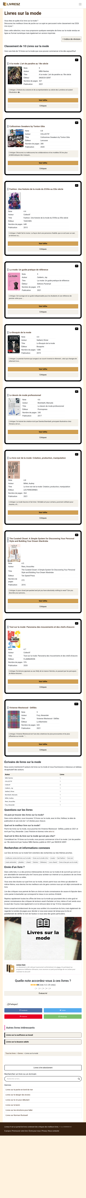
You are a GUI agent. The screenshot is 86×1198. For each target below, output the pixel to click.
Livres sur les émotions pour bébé (19, 1110)
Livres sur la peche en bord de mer (19, 1090)
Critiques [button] (43, 106)
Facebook (23, 1010)
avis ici (51, 831)
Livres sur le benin (13, 1105)
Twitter (63, 1010)
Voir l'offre (43, 100)
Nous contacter (53, 1131)
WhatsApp (62, 1016)
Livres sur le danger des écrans (18, 1095)
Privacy (44, 1131)
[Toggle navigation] (80, 4)
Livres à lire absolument (43, 1068)
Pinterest (23, 1016)
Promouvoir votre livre (20, 1131)
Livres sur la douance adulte (17, 1042)
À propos (7, 1131)
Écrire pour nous (35, 1131)
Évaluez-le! (43, 993)
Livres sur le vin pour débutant (17, 1100)
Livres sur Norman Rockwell (17, 1115)
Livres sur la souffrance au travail (19, 1035)
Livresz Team (20, 965)
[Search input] (42, 1078)
